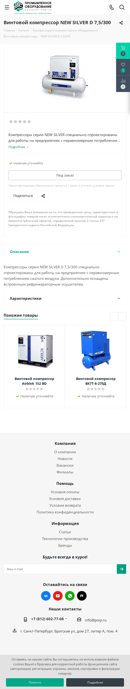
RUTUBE (82, 596)
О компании (65, 451)
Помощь (65, 483)
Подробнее (95, 682)
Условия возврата (65, 505)
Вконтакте (46, 596)
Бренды (65, 545)
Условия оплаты (65, 491)
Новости (65, 458)
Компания (65, 443)
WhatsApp (70, 596)
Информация (65, 523)
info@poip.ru (95, 620)
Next (122, 316)
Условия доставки (65, 498)
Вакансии (65, 465)
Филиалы (65, 472)
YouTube (58, 596)
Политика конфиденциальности (65, 512)
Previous (115, 316)
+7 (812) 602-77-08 (47, 618)
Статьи (65, 531)
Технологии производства (65, 538)
